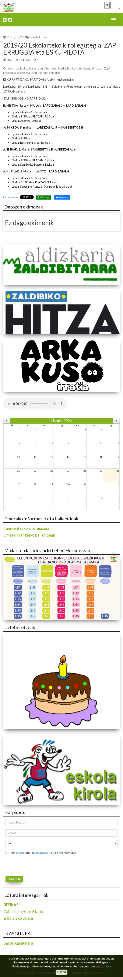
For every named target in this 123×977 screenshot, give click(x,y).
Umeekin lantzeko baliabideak (29, 535)
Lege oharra (17, 852)
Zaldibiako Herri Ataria (23, 911)
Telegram (62, 197)
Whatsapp (43, 197)
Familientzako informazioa (26, 528)
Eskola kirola (38, 37)
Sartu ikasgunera (18, 943)
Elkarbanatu (10, 197)
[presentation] (30, 864)
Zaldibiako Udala (18, 918)
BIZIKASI (12, 904)
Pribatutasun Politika (44, 852)
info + (107, 966)
